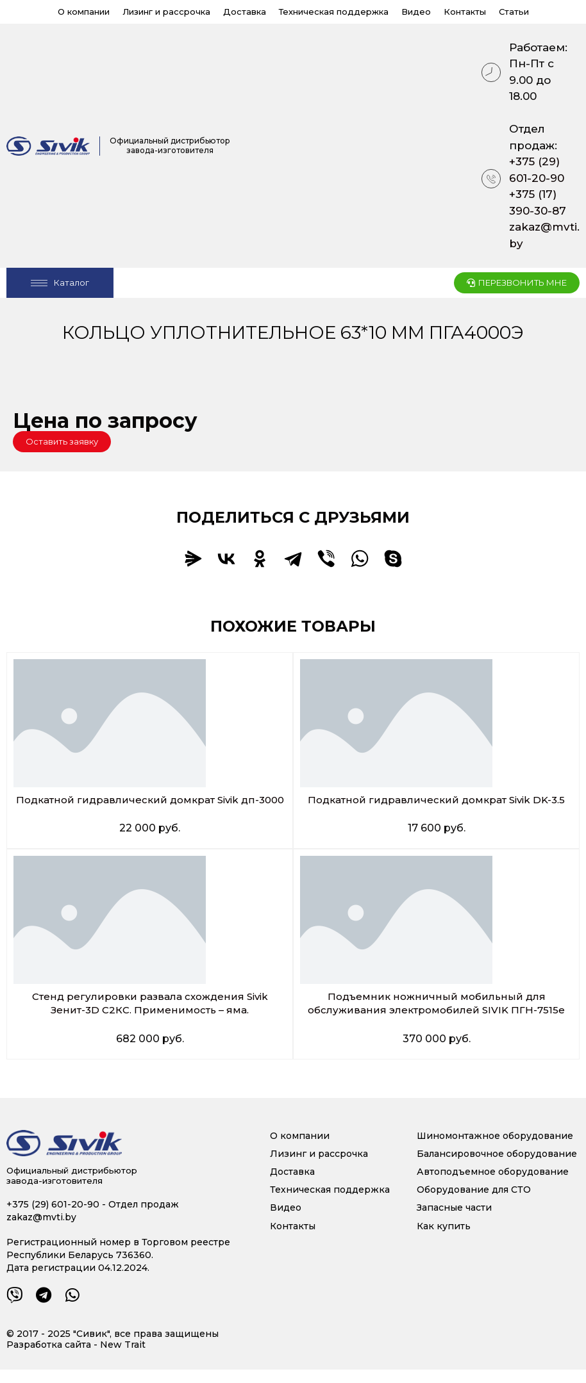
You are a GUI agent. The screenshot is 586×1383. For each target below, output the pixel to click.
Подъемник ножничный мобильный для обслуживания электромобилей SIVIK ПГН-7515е (436, 1016)
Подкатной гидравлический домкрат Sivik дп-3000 (150, 806)
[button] (62, 441)
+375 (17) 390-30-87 (537, 202)
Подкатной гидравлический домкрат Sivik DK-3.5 (436, 800)
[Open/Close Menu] (59, 283)
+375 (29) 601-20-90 (536, 169)
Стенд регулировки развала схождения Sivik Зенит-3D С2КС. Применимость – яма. (150, 1016)
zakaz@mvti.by (544, 235)
